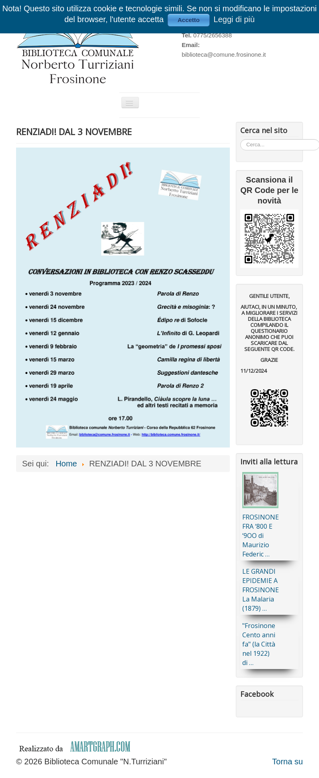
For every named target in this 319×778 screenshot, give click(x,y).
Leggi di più (234, 19)
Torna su (287, 761)
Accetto (189, 19)
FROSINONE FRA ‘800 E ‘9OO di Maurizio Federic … (260, 535)
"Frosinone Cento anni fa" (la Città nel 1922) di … (258, 644)
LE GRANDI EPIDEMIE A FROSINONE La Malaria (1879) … (260, 590)
